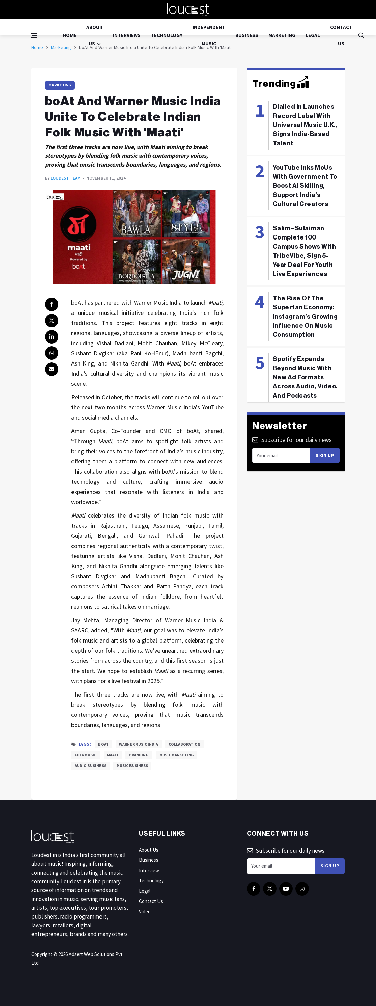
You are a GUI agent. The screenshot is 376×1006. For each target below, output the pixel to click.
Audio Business (90, 765)
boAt (103, 744)
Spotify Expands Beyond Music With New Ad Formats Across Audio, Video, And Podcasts (305, 377)
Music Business (132, 765)
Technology (166, 35)
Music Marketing (176, 754)
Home (69, 35)
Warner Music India (138, 744)
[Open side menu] (34, 35)
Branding (139, 754)
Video (145, 911)
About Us (94, 35)
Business (246, 35)
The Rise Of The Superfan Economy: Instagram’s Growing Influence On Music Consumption (305, 316)
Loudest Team (66, 178)
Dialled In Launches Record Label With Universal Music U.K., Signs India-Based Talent (305, 125)
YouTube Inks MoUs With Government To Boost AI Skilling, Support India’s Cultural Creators (305, 186)
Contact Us (341, 35)
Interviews (127, 35)
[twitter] (51, 320)
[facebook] (51, 304)
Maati (112, 754)
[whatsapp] (51, 353)
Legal (313, 35)
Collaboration (184, 744)
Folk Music (85, 754)
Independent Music (209, 35)
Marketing (281, 35)
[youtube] (286, 889)
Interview (149, 870)
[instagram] (302, 889)
